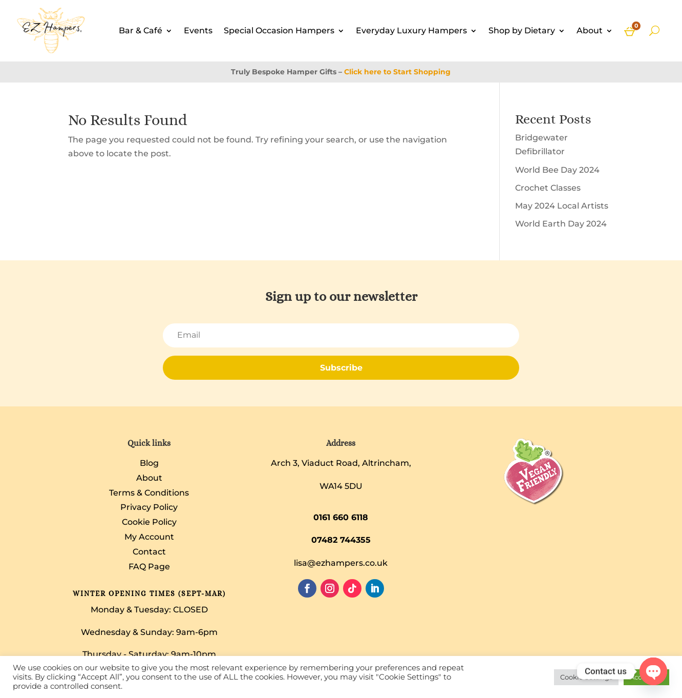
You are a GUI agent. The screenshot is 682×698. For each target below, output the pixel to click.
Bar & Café (140, 30)
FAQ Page (149, 566)
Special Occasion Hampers (279, 30)
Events (198, 30)
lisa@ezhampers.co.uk (341, 563)
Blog (149, 463)
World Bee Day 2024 (557, 170)
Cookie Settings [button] (586, 677)
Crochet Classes (548, 188)
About (590, 30)
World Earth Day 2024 (561, 224)
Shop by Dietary (521, 30)
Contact (149, 552)
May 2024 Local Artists (561, 206)
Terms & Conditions (149, 493)
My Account (149, 537)
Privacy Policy (149, 507)
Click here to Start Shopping (397, 71)
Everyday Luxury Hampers (411, 30)
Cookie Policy (149, 522)
